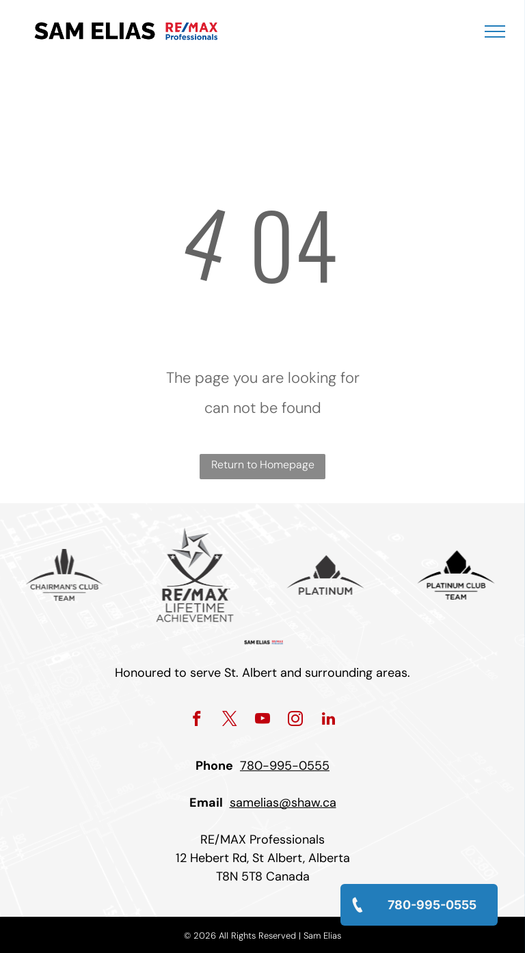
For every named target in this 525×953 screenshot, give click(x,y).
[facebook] (197, 721)
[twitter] (230, 721)
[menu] (495, 31)
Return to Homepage (262, 464)
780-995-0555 (284, 765)
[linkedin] (328, 721)
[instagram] (295, 721)
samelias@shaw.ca (283, 802)
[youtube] (263, 721)
